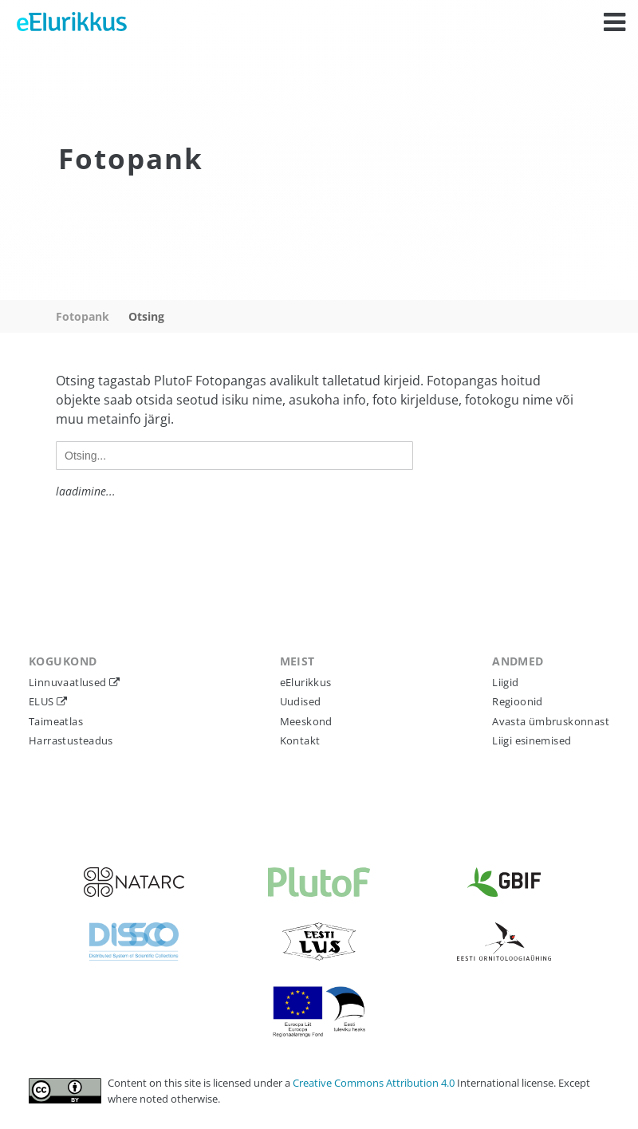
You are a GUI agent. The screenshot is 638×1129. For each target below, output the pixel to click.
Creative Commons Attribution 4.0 (375, 1083)
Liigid (505, 682)
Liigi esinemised (531, 740)
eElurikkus (306, 682)
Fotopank (82, 316)
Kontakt (300, 740)
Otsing (146, 316)
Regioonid (517, 701)
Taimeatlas (56, 721)
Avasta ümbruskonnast (550, 721)
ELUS (43, 701)
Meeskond (306, 721)
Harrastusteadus (71, 740)
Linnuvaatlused (69, 682)
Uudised (300, 701)
